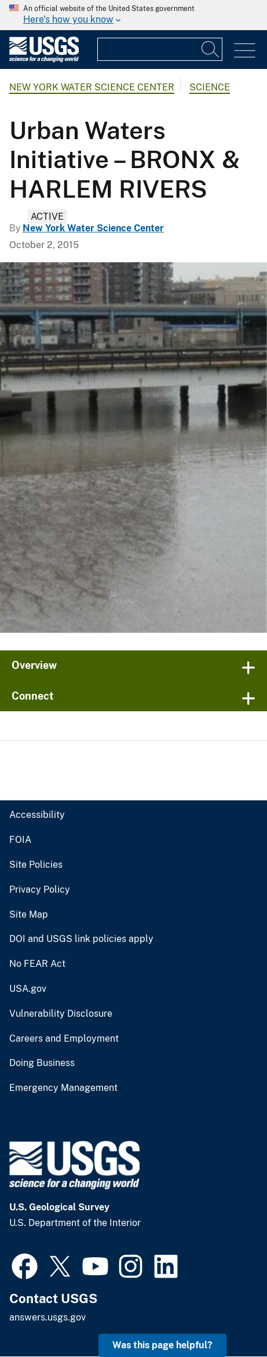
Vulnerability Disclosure (60, 1014)
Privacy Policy (39, 890)
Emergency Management (63, 1088)
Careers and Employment (64, 1039)
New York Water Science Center (91, 87)
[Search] (210, 49)
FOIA (20, 840)
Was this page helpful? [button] (162, 1345)
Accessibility (37, 815)
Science (209, 87)
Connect (33, 696)
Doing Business (42, 1063)
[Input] (159, 49)
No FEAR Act (37, 964)
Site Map (28, 914)
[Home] (44, 59)
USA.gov (27, 989)
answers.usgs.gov (47, 1317)
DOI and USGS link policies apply (81, 939)
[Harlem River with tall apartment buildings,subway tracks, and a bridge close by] (133, 447)
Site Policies (36, 865)
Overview (34, 665)
